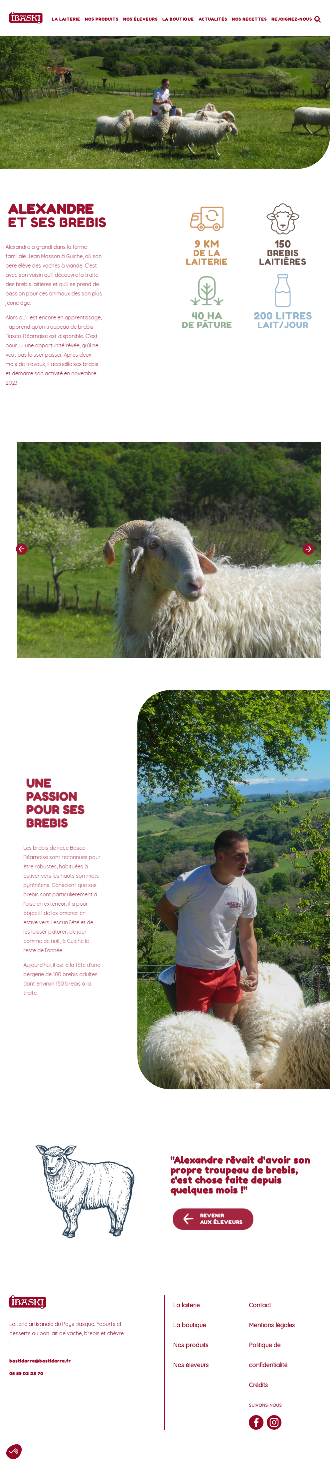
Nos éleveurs (140, 19)
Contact (260, 1305)
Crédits (258, 1385)
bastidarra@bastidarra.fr (40, 1361)
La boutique (178, 19)
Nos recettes (249, 19)
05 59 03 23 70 (26, 1373)
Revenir (238, 1219)
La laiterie (66, 19)
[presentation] (21, 564)
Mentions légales (272, 1325)
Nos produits (101, 19)
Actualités (213, 19)
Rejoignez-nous (291, 19)
